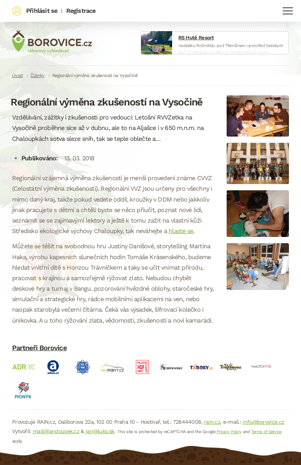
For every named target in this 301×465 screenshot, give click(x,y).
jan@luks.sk (100, 431)
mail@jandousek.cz (56, 431)
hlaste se (181, 231)
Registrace (81, 10)
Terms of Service (266, 431)
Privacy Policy (229, 431)
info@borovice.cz (263, 422)
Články (37, 75)
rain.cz (212, 422)
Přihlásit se (41, 10)
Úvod (17, 75)
